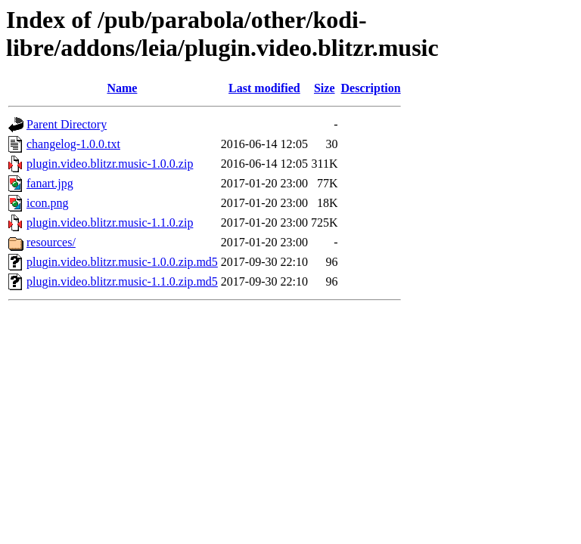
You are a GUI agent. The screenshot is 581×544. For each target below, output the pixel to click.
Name (122, 88)
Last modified (264, 88)
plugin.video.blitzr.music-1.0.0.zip (109, 163)
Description (371, 88)
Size (324, 88)
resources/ (51, 242)
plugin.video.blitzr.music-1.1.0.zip (109, 222)
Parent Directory (66, 124)
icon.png (47, 202)
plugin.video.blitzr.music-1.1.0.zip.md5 (122, 281)
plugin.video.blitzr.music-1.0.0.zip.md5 (122, 261)
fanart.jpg (49, 183)
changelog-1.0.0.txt (73, 144)
